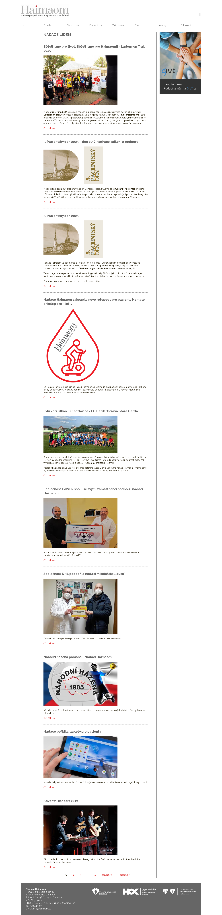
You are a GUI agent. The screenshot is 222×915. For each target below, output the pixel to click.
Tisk (137, 25)
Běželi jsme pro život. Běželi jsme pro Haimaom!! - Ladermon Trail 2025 (93, 49)
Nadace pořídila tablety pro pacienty (72, 731)
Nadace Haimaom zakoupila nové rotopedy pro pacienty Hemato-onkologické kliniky (94, 302)
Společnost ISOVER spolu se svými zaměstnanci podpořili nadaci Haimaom (93, 491)
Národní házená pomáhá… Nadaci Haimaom (77, 657)
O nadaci (48, 25)
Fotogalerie (186, 25)
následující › (107, 875)
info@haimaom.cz (42, 908)
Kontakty (162, 25)
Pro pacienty (95, 25)
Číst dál (49, 128)
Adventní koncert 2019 (60, 801)
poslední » (124, 875)
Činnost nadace (74, 25)
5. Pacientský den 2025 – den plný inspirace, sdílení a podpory (90, 142)
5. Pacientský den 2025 (60, 216)
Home (24, 25)
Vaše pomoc (118, 25)
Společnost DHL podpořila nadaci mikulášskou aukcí (84, 574)
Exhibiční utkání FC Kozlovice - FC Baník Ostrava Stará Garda (90, 411)
